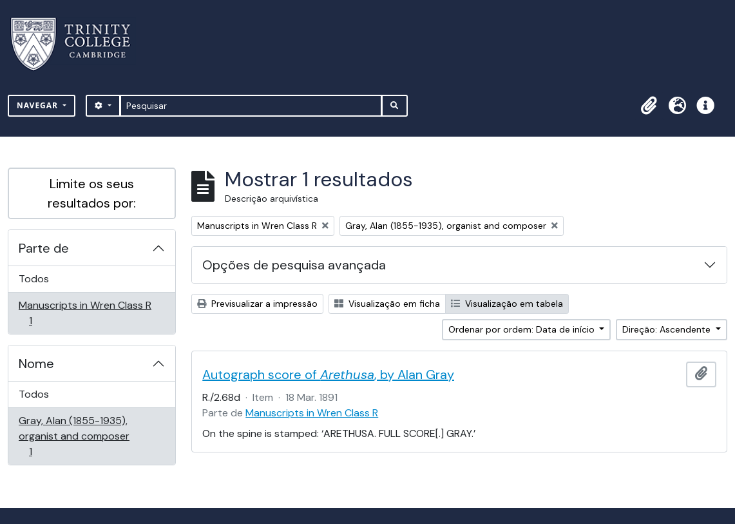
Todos (34, 279)
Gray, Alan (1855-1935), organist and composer (73, 436)
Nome (36, 363)
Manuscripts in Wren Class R (84, 313)
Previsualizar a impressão (257, 303)
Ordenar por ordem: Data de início (522, 329)
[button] (649, 106)
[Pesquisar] (251, 106)
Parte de (44, 248)
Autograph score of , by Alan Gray (328, 374)
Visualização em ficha (387, 303)
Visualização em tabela (507, 303)
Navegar (39, 105)
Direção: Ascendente (667, 329)
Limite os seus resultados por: (92, 193)
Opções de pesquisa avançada (294, 265)
